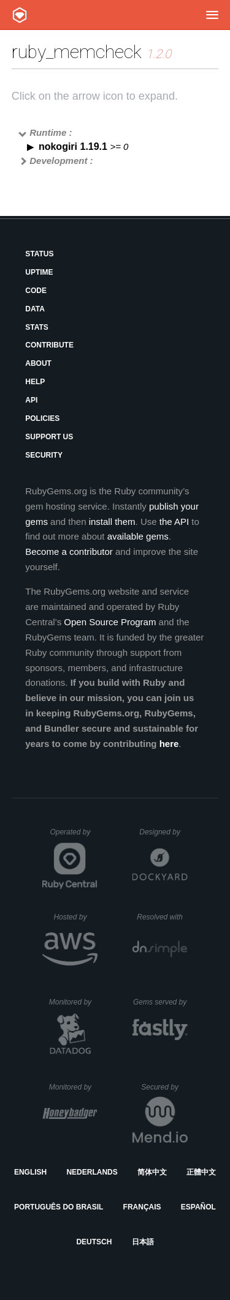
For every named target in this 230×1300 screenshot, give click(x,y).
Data (35, 309)
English (30, 1172)
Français (142, 1207)
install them (112, 521)
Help (35, 381)
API (31, 400)
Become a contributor (69, 551)
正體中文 (201, 1172)
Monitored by (73, 1002)
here (169, 743)
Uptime (39, 272)
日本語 (143, 1242)
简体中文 (152, 1172)
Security (44, 455)
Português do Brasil (58, 1207)
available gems (138, 536)
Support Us (49, 437)
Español (198, 1207)
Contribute (49, 345)
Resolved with (162, 917)
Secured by (164, 1087)
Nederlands (91, 1172)
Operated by (74, 836)
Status (39, 254)
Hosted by (75, 917)
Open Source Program (110, 622)
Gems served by (160, 1002)
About (38, 363)
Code (36, 290)
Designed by (163, 832)
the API (174, 521)
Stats (36, 327)
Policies (42, 418)
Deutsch (94, 1242)
